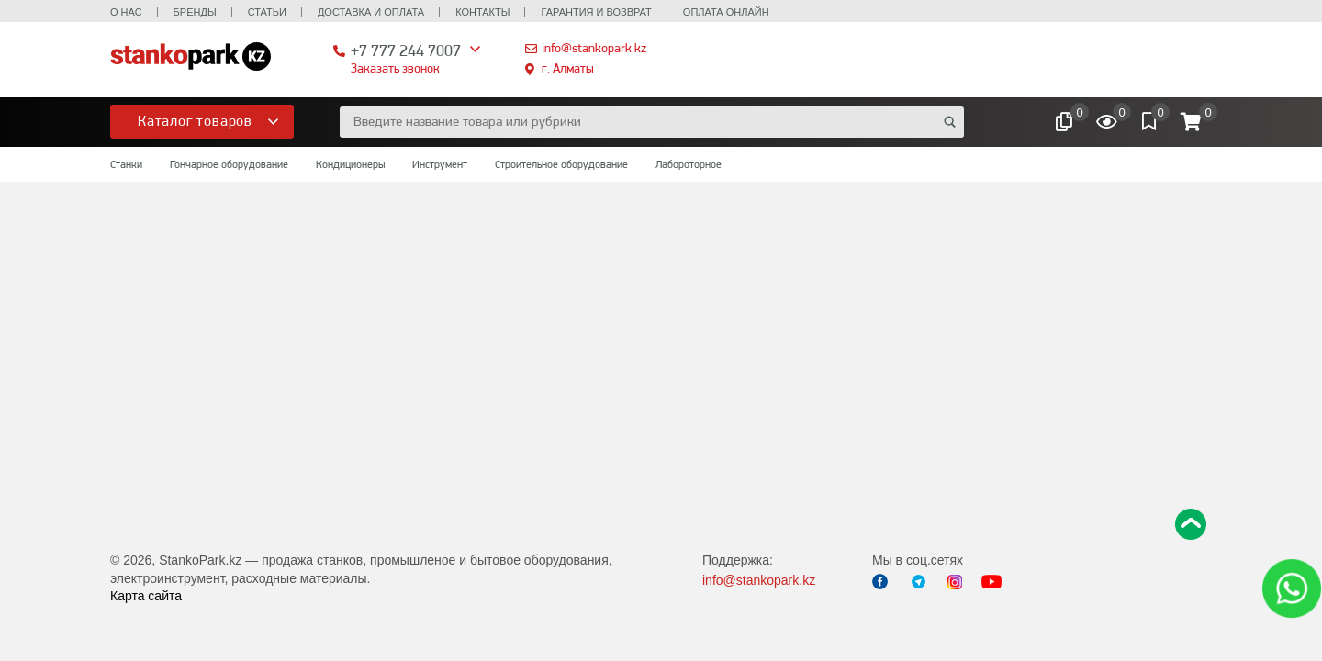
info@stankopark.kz (594, 47)
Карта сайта (146, 595)
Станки (126, 164)
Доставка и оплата (371, 11)
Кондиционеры (350, 164)
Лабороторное (688, 164)
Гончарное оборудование (229, 164)
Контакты (482, 11)
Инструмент (439, 164)
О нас (126, 11)
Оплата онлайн (726, 11)
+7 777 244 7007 (406, 50)
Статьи (267, 11)
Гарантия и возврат (596, 11)
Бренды (195, 11)
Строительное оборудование (561, 164)
